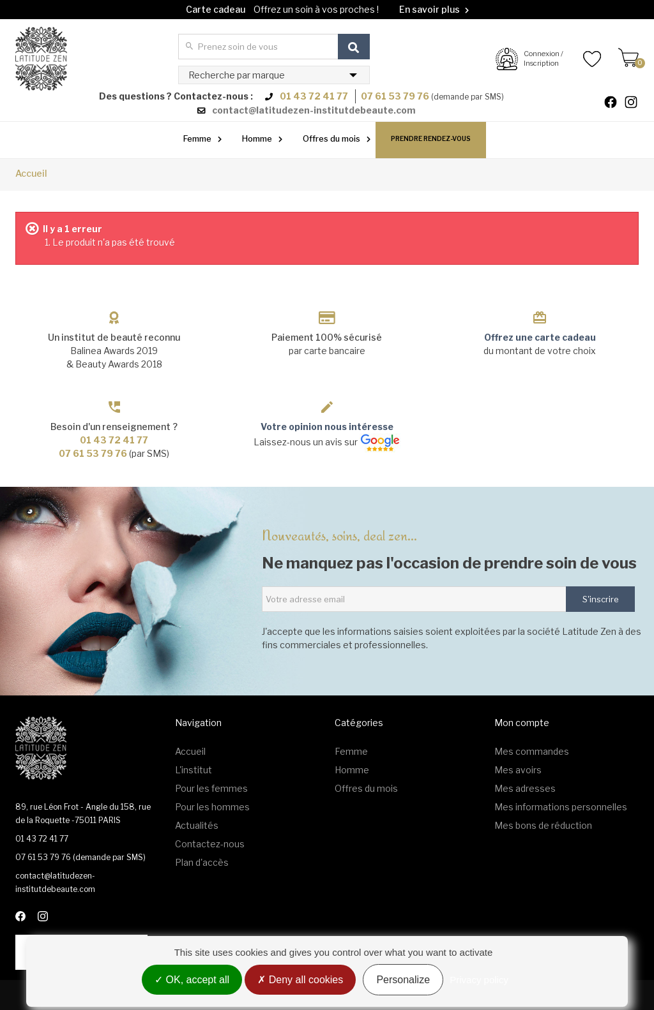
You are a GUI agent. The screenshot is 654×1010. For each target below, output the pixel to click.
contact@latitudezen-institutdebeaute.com (314, 110)
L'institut (193, 769)
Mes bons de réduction (543, 825)
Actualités (196, 825)
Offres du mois (331, 138)
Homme (257, 138)
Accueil (31, 173)
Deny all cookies (300, 979)
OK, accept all (192, 979)
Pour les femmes (211, 788)
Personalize (403, 979)
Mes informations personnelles (560, 806)
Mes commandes (531, 751)
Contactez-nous (210, 843)
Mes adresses (525, 788)
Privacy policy (479, 979)
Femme (197, 138)
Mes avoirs (518, 769)
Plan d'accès (202, 862)
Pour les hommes (212, 806)
